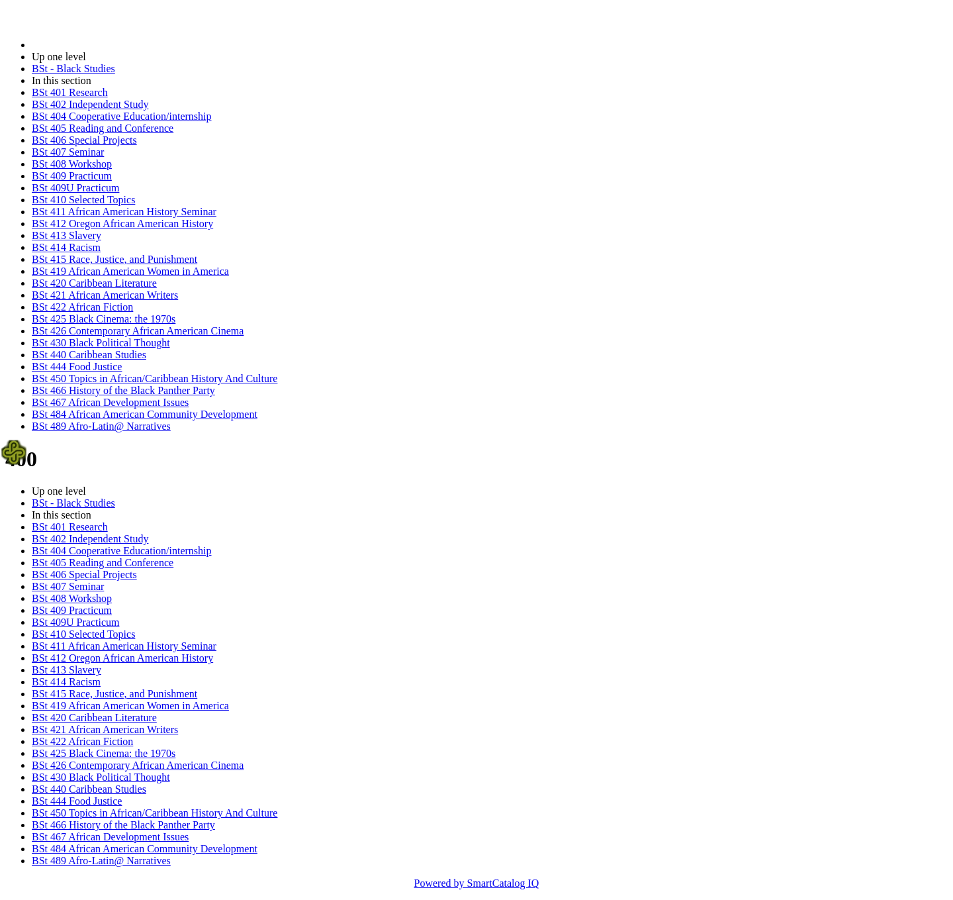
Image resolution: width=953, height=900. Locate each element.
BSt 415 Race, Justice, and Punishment (114, 259)
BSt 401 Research (70, 92)
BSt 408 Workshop (72, 164)
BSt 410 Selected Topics (83, 199)
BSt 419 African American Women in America (130, 271)
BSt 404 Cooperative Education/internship (122, 116)
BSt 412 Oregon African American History (122, 223)
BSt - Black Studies (73, 68)
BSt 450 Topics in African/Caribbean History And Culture (154, 378)
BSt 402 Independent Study (90, 104)
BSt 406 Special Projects (84, 140)
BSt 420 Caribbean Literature (94, 283)
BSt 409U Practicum (75, 187)
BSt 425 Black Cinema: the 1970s (103, 319)
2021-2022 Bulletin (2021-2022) (101, 44)
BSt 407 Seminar (68, 152)
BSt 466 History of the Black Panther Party (123, 390)
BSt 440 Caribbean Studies (89, 354)
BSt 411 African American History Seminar (124, 211)
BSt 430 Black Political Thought (101, 342)
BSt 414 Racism (66, 247)
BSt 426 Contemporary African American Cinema (138, 330)
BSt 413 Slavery (66, 235)
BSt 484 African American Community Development (144, 414)
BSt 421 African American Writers (105, 295)
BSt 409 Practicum (72, 175)
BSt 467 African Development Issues (110, 402)
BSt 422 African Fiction (82, 307)
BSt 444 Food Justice (77, 366)
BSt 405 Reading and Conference (102, 128)
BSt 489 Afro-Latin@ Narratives (101, 426)
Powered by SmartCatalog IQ (476, 883)
